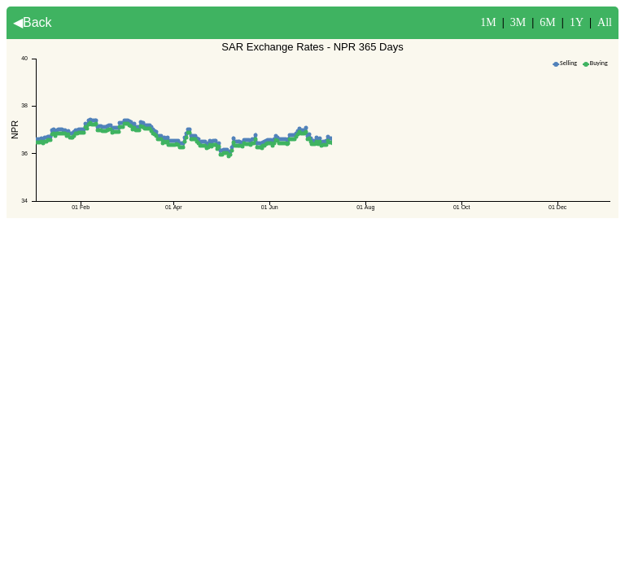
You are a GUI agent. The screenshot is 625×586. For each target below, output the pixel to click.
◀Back (32, 22)
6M (547, 22)
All (604, 22)
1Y (576, 22)
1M (488, 22)
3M (518, 22)
